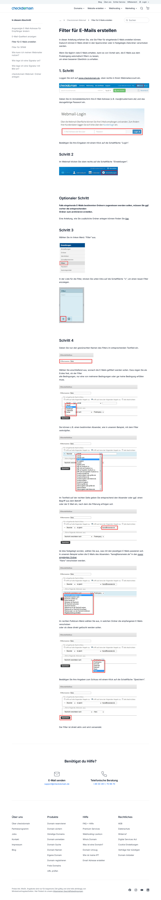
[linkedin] (148, 890)
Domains (79, 8)
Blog (100, 2)
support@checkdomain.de (56, 784)
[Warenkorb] (147, 8)
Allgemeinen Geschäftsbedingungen (68, 891)
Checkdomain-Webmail (76, 20)
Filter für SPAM (19, 47)
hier (127, 218)
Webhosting (115, 8)
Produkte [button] (52, 817)
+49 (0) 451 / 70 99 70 (104, 784)
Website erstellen (97, 8)
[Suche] (142, 8)
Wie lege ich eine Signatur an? (26, 60)
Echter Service (119, 2)
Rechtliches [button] (125, 817)
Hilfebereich (132, 2)
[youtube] (142, 890)
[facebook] (130, 890)
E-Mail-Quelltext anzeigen (24, 36)
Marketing (131, 8)
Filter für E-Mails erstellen (24, 41)
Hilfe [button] (85, 817)
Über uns (107, 2)
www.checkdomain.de (89, 78)
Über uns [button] (17, 817)
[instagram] (136, 890)
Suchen (131, 20)
